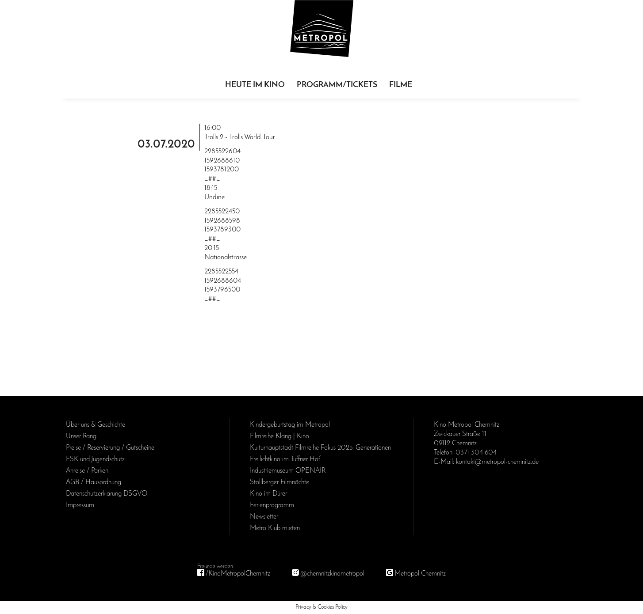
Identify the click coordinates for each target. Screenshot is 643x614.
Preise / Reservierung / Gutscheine (110, 447)
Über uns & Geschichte (95, 424)
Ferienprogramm (272, 505)
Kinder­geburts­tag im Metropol (290, 424)
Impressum (80, 505)
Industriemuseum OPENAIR (287, 470)
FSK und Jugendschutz (95, 459)
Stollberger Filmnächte (279, 482)
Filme (400, 85)
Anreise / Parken (87, 470)
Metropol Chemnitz (420, 573)
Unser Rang (81, 436)
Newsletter (264, 516)
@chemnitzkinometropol (332, 573)
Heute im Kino (255, 85)
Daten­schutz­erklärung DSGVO (106, 493)
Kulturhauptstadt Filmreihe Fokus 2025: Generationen (320, 447)
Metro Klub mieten (275, 528)
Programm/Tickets (337, 85)
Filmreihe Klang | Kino (279, 436)
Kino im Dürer (268, 493)
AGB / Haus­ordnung (93, 482)
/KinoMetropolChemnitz (238, 573)
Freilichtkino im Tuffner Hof (285, 459)
